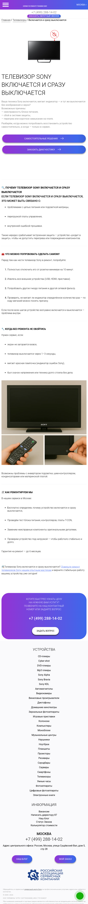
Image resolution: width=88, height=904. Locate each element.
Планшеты (44, 748)
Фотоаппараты (44, 785)
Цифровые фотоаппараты (44, 790)
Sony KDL (44, 684)
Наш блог (44, 818)
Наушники (44, 739)
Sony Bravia (44, 679)
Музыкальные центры (44, 735)
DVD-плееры (44, 665)
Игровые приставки (44, 716)
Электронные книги (44, 795)
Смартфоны (44, 772)
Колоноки (44, 721)
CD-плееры (44, 656)
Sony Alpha (44, 674)
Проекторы (44, 753)
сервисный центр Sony (33, 889)
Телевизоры (19, 20)
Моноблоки (44, 730)
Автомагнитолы (44, 688)
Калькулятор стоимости (44, 825)
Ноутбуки (44, 744)
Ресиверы (43, 758)
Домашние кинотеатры (44, 707)
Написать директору (42, 815)
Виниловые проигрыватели (44, 698)
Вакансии (44, 811)
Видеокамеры (44, 693)
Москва (44, 834)
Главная (5, 20)
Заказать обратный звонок (44, 16)
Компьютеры (44, 725)
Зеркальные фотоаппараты (44, 711)
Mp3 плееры (44, 670)
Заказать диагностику (44, 149)
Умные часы (44, 781)
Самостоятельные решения (44, 138)
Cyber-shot (44, 660)
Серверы (44, 767)
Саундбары (44, 762)
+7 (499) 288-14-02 (44, 12)
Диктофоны (44, 702)
